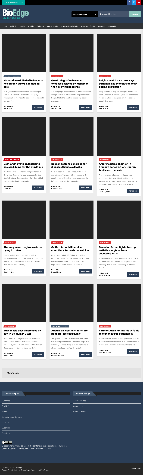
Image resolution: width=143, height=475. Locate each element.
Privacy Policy (79, 411)
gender (92, 26)
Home (5, 26)
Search (135, 14)
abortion (84, 26)
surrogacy (101, 26)
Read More (38, 107)
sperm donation (53, 26)
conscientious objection (70, 26)
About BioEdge (79, 401)
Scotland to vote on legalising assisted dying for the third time (23, 167)
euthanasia (41, 26)
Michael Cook (8, 106)
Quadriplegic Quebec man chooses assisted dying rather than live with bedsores (71, 83)
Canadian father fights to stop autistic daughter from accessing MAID (118, 250)
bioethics (31, 26)
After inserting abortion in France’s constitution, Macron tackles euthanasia (118, 167)
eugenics (22, 26)
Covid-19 (13, 26)
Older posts (11, 373)
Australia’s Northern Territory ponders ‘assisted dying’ (70, 332)
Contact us (78, 406)
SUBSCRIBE (112, 26)
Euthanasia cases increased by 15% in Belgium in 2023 (24, 332)
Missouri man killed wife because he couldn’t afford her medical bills (24, 83)
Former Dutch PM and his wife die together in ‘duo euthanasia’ (118, 334)
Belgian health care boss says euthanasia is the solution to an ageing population (118, 83)
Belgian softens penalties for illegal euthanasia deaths (70, 165)
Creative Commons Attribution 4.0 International (22, 449)
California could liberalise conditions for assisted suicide (67, 250)
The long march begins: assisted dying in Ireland (19, 248)
